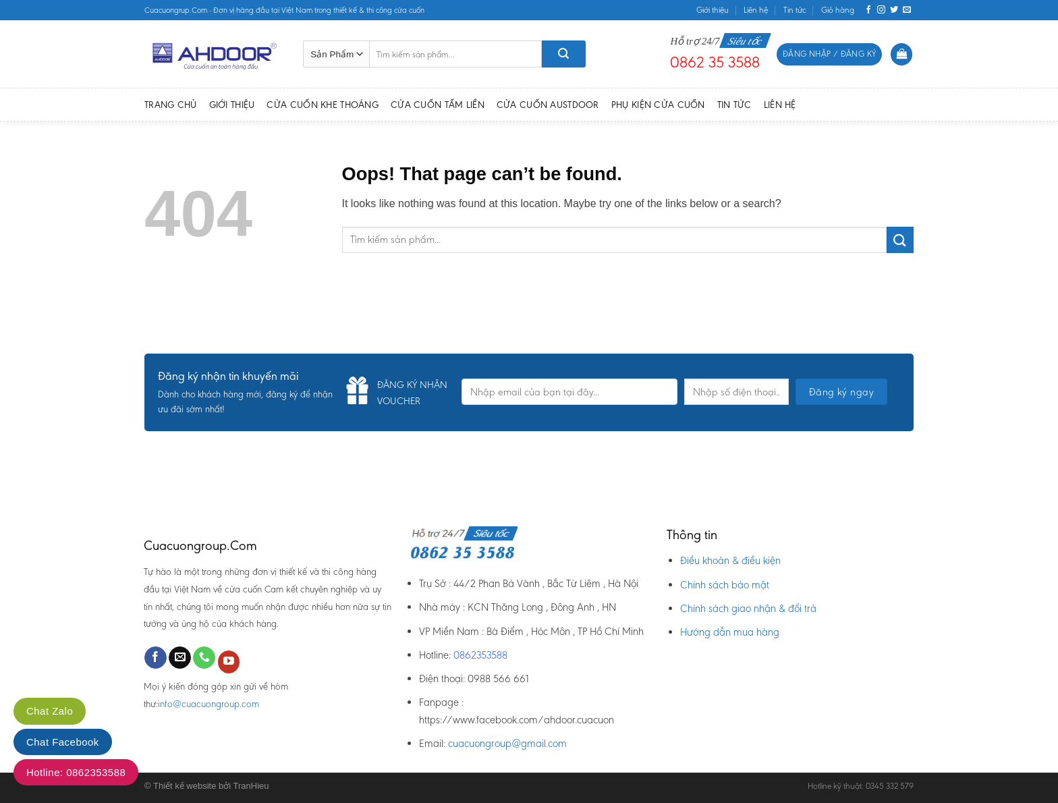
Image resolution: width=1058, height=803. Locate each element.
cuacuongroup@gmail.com (507, 743)
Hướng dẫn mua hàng (729, 632)
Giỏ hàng (837, 10)
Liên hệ (756, 10)
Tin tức (794, 10)
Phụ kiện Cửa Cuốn (658, 105)
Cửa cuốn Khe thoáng (322, 105)
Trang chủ (170, 105)
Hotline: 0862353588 (76, 772)
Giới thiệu (712, 10)
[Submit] (900, 240)
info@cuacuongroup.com (208, 704)
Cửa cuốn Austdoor (548, 105)
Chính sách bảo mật (724, 584)
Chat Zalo (49, 711)
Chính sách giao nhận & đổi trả (748, 608)
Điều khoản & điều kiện (730, 560)
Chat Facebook (62, 742)
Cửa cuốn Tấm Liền (437, 105)
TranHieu (251, 786)
